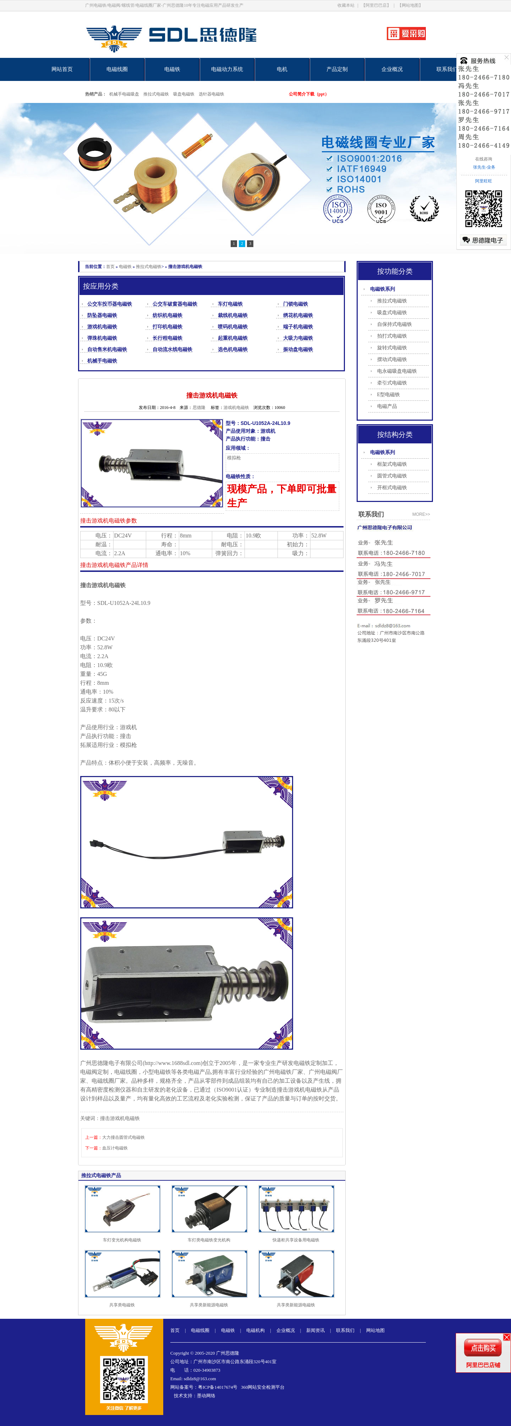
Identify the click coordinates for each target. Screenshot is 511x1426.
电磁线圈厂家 (109, 1081)
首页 (110, 266)
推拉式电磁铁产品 (101, 1175)
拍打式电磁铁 (392, 336)
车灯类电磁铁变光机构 (209, 1239)
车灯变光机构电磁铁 (122, 1239)
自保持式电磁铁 (394, 324)
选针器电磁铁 (211, 94)
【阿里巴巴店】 (376, 5)
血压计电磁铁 (115, 1148)
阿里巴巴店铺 (483, 1365)
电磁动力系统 (227, 69)
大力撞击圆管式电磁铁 (123, 1137)
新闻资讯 (315, 1330)
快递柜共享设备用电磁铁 (296, 1239)
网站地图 (375, 1330)
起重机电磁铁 (233, 338)
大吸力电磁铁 (298, 338)
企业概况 (392, 69)
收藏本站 (346, 5)
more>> (421, 514)
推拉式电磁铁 (156, 94)
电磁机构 (255, 1330)
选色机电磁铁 (233, 349)
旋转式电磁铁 (392, 347)
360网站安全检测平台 (263, 1387)
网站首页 (62, 69)
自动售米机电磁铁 (107, 349)
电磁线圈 (117, 69)
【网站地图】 (410, 5)
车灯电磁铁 (230, 304)
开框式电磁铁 (392, 487)
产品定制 (337, 69)
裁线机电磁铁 (233, 315)
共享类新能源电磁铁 (209, 1304)
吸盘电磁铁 (183, 94)
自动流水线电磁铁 (172, 349)
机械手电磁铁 (102, 361)
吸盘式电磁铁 (392, 312)
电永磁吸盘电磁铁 (397, 371)
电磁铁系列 (382, 289)
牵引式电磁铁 (392, 383)
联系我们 (447, 69)
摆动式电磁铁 (392, 359)
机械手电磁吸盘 (124, 94)
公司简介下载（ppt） (309, 94)
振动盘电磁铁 (298, 349)
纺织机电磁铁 (167, 315)
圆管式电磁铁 (392, 476)
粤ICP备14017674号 (217, 1387)
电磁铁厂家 (289, 1072)
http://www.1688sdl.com (172, 1063)
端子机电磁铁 (298, 326)
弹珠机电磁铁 (102, 338)
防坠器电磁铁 (102, 315)
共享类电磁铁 (122, 1304)
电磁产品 (387, 406)
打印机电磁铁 (167, 326)
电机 (282, 69)
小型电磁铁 (157, 1072)
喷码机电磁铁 (233, 326)
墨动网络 (206, 1395)
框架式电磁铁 (392, 464)
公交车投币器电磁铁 (109, 304)
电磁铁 (172, 69)
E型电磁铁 (388, 394)
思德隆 (199, 407)
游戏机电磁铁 (102, 326)
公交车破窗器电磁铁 (175, 304)
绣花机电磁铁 (298, 315)
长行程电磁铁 (167, 338)
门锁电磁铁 (295, 304)
